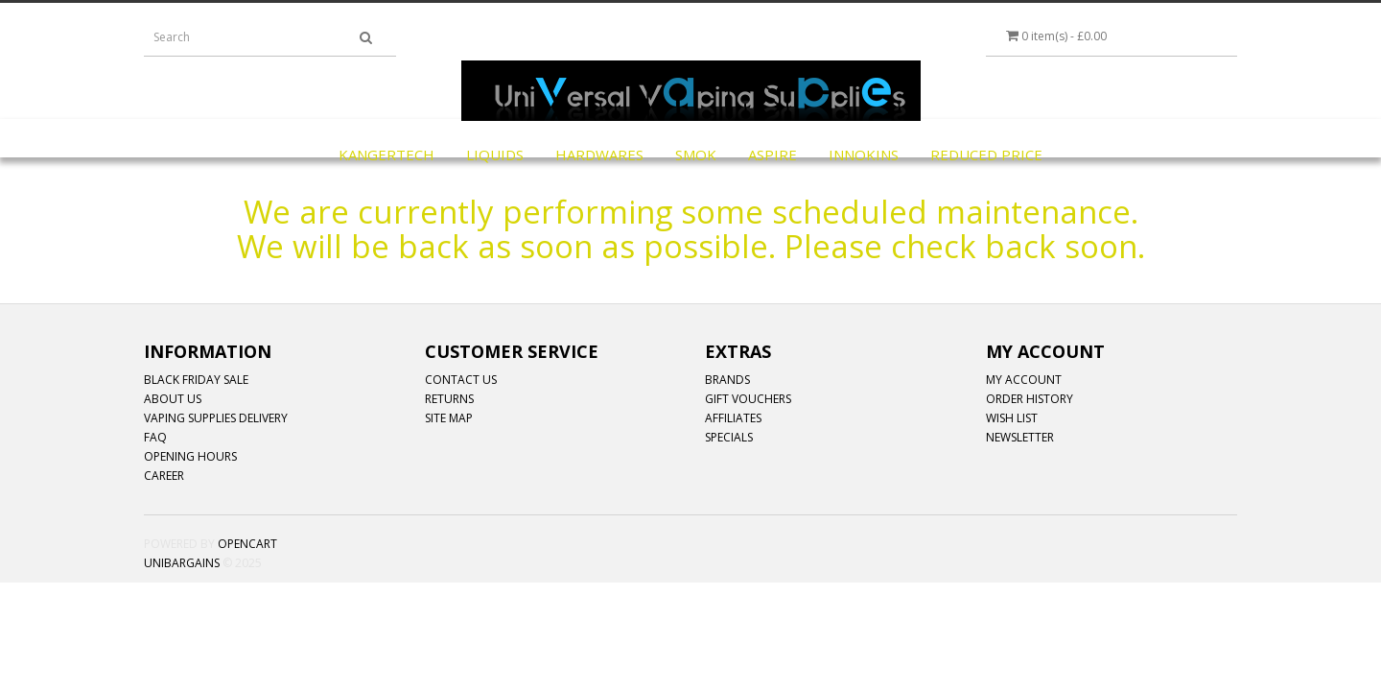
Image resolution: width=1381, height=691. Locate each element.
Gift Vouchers (748, 399)
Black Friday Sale (196, 379)
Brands (727, 379)
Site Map (449, 418)
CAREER (164, 475)
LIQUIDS (495, 154)
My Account (1024, 379)
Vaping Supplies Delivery (216, 418)
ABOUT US (172, 399)
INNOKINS (864, 154)
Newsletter (1020, 437)
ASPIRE (772, 154)
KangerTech (386, 154)
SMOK (695, 154)
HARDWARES (599, 154)
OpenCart (247, 544)
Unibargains (182, 563)
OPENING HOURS (190, 456)
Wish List (1012, 418)
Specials (729, 437)
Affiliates (733, 418)
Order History (1029, 399)
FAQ (155, 437)
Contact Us (461, 379)
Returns (449, 399)
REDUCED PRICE (986, 154)
